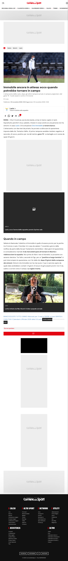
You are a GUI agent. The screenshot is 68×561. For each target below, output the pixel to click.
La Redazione (11, 533)
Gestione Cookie (12, 538)
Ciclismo (24, 524)
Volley (23, 520)
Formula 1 (24, 512)
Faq (9, 544)
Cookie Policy (11, 537)
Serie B (10, 515)
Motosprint (41, 517)
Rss (52, 519)
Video (49, 531)
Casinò (49, 542)
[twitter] (12, 116)
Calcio (48, 8)
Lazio (20, 48)
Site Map (54, 520)
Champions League (13, 517)
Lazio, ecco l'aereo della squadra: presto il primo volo (23, 230)
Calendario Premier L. (53, 540)
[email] (16, 116)
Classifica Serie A (23, 8)
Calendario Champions (54, 537)
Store (53, 515)
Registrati (54, 522)
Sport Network (41, 520)
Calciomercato (12, 524)
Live (9, 512)
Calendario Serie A (38, 8)
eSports (24, 522)
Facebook (23, 553)
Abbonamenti (55, 512)
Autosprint (40, 513)
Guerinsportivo (42, 519)
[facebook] (5, 116)
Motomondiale (25, 513)
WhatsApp (44, 553)
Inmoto (40, 515)
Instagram (32, 553)
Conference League (13, 520)
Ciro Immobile (37, 126)
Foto (49, 533)
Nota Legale (11, 535)
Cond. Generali (12, 542)
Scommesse (64, 8)
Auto (39, 512)
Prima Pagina (55, 513)
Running (24, 519)
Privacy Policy (11, 540)
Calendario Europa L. (53, 538)
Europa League (12, 519)
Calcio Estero (11, 522)
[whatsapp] (9, 116)
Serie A (15, 48)
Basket (24, 515)
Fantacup (40, 522)
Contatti (10, 531)
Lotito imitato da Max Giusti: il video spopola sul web (23, 309)
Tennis (55, 8)
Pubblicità (54, 517)
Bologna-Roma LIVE (8, 8)
